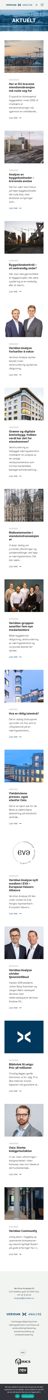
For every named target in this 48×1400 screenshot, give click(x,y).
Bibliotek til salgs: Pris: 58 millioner (21, 1066)
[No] (45, 1392)
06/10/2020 (13, 1060)
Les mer (15, 118)
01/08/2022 (13, 344)
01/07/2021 (13, 709)
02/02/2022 (14, 427)
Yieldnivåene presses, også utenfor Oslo (18, 797)
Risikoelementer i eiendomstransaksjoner (24, 536)
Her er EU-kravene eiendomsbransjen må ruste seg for (22, 87)
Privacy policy (27, 1396)
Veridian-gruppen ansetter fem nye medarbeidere (21, 626)
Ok (17, 1396)
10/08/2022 (13, 261)
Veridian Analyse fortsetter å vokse (21, 349)
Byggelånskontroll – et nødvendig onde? (23, 266)
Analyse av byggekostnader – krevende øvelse (21, 178)
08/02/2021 (13, 966)
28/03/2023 (14, 80)
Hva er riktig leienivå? (24, 713)
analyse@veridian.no (24, 1298)
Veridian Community (23, 1231)
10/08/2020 (13, 1144)
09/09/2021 (13, 619)
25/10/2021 (13, 529)
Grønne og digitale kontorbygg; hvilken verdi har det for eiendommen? (22, 436)
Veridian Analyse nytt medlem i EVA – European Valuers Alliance (23, 885)
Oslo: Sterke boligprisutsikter (20, 1149)
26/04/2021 (13, 876)
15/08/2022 (13, 170)
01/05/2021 (13, 789)
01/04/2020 (13, 1227)
